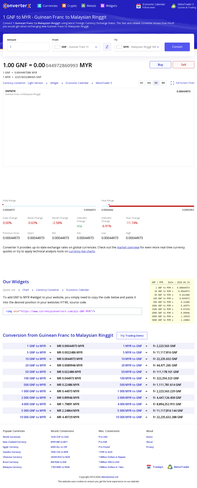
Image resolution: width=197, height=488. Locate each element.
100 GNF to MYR (35, 378)
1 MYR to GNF (132, 346)
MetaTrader (178, 466)
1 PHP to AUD (105, 452)
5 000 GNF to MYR (33, 411)
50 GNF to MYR (35, 372)
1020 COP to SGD (60, 436)
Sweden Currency (12, 452)
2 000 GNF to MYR (33, 398)
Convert (177, 46)
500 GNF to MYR (35, 385)
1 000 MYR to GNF (129, 391)
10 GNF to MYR (35, 359)
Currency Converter (47, 290)
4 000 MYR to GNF (129, 404)
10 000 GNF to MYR (33, 417)
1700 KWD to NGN (60, 467)
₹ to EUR (103, 441)
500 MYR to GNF (131, 385)
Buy (160, 65)
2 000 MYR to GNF (129, 398)
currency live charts (82, 251)
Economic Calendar (77, 83)
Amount (11, 39)
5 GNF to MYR (36, 352)
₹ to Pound (104, 446)
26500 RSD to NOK (60, 457)
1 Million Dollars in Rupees (112, 457)
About (149, 441)
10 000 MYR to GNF (129, 417)
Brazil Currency (11, 462)
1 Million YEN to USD (109, 462)
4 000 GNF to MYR (33, 404)
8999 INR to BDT (59, 441)
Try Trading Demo (132, 335)
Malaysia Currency (12, 467)
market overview (128, 247)
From (55, 39)
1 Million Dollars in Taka (111, 467)
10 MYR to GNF (131, 359)
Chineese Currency (12, 457)
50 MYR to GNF (131, 372)
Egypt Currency (10, 446)
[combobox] (76, 47)
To (115, 39)
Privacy (150, 446)
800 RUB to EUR (58, 462)
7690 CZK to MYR (59, 452)
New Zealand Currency (14, 441)
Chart (25, 290)
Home (149, 436)
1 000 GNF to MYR (33, 391)
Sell (183, 65)
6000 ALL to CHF (59, 446)
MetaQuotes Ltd (109, 476)
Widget (54, 83)
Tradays (154, 466)
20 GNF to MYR (35, 365)
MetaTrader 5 (104, 83)
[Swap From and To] (107, 47)
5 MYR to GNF (132, 352)
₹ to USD (103, 436)
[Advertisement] (98, 183)
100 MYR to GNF (131, 378)
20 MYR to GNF (131, 365)
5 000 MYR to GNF (129, 411)
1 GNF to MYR (36, 346)
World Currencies (12, 436)
